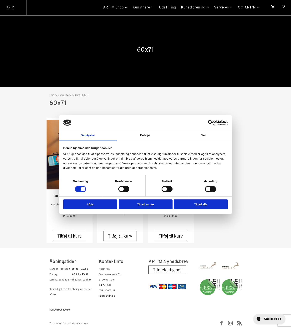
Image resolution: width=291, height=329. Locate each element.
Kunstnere (140, 7)
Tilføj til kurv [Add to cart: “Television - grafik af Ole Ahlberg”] (69, 236)
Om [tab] (203, 135)
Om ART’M (246, 7)
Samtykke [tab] (88, 135)
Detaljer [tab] (145, 135)
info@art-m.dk (107, 295)
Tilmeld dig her (167, 270)
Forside (53, 95)
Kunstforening (192, 7)
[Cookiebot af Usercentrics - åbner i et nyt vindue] (211, 123)
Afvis (90, 204)
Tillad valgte (145, 204)
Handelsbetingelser (60, 309)
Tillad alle (200, 204)
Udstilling (166, 7)
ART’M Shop (112, 7)
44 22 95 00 (105, 285)
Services (220, 7)
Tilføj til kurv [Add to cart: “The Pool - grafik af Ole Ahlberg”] (170, 236)
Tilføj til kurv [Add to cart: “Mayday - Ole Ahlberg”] (120, 236)
